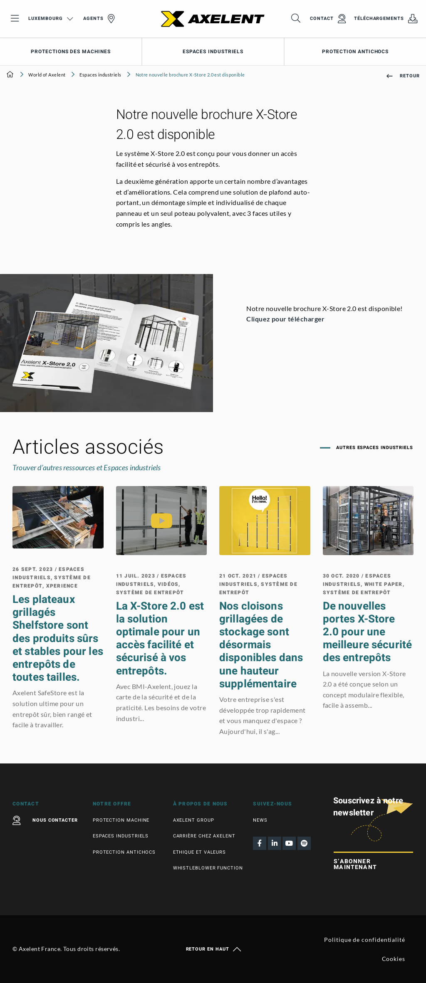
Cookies (393, 958)
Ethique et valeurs (199, 852)
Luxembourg (50, 18)
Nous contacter (45, 820)
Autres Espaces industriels (373, 447)
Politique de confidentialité (364, 939)
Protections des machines (70, 51)
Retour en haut (213, 949)
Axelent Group (193, 820)
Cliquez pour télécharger (286, 319)
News (260, 820)
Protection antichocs (355, 51)
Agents (99, 18)
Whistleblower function (208, 868)
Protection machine (121, 820)
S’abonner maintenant (355, 864)
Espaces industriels (213, 51)
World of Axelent (46, 74)
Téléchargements (386, 18)
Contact (328, 18)
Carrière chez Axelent (204, 836)
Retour (403, 75)
